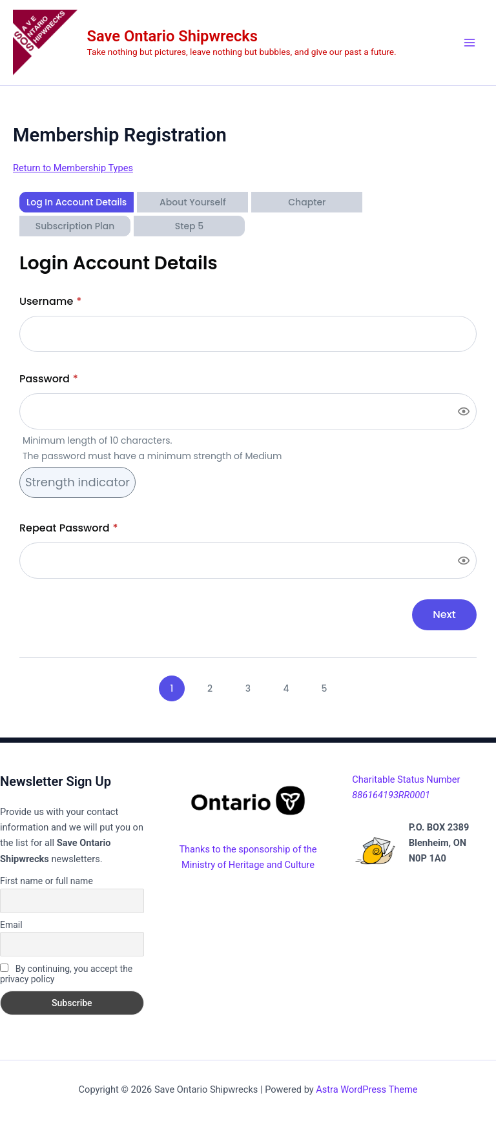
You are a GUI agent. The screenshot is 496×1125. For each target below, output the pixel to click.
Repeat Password (68, 528)
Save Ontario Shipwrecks (172, 36)
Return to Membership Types (73, 168)
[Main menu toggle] (469, 42)
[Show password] (463, 411)
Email (11, 925)
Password (48, 378)
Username (50, 301)
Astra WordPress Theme (366, 1089)
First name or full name (46, 881)
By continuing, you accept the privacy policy (66, 974)
